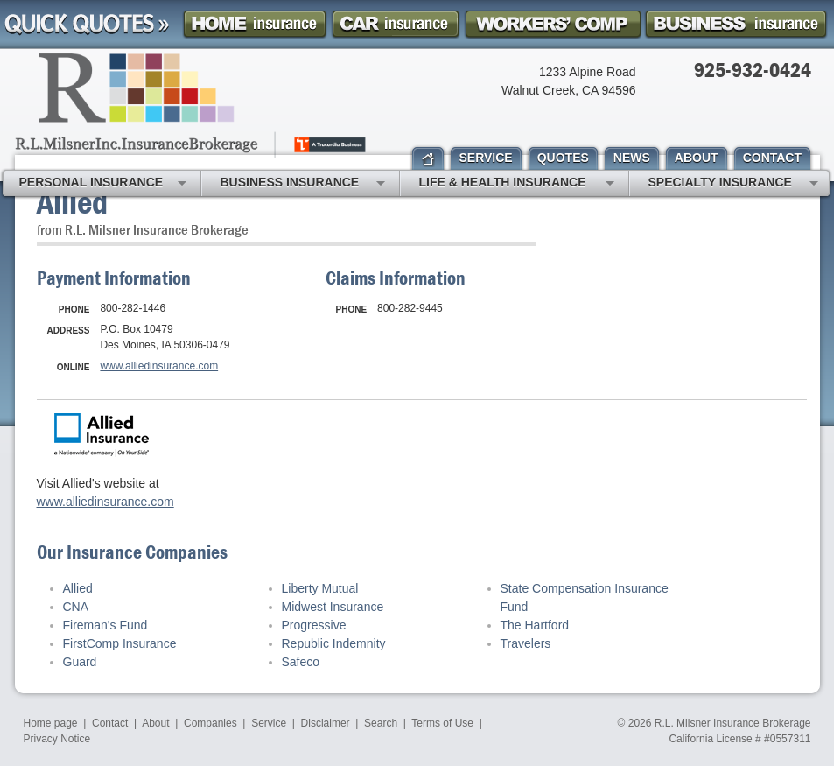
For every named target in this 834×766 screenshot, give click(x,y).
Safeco (301, 662)
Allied (78, 588)
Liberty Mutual (320, 588)
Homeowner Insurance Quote (254, 24)
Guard (80, 662)
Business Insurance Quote (736, 24)
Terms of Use (442, 723)
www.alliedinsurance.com (159, 366)
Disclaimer (325, 723)
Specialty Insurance (733, 184)
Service (268, 723)
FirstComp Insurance (120, 643)
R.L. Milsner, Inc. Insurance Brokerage (192, 105)
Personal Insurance (102, 184)
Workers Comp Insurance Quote (552, 24)
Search (380, 723)
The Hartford (535, 625)
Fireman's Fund (105, 625)
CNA (76, 607)
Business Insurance (303, 184)
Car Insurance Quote (395, 24)
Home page (51, 723)
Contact (110, 723)
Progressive (314, 625)
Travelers (526, 643)
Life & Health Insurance (516, 184)
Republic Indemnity (334, 643)
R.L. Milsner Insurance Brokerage (733, 723)
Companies (210, 723)
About (155, 723)
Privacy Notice (57, 739)
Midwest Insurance (333, 607)
